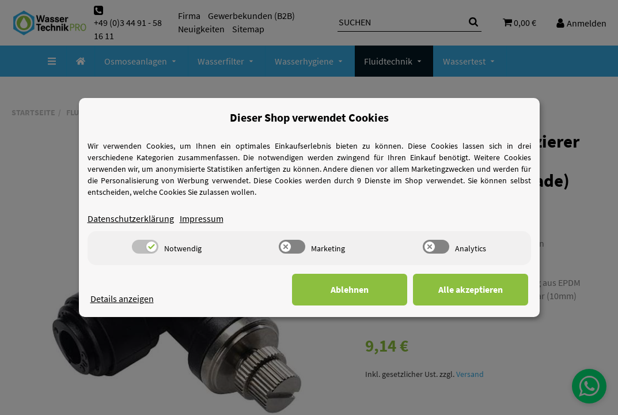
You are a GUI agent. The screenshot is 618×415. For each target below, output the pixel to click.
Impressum (201, 218)
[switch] (145, 247)
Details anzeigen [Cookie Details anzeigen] (122, 298)
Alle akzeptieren (470, 289)
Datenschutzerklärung (131, 218)
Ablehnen (350, 289)
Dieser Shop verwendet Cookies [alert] (309, 117)
